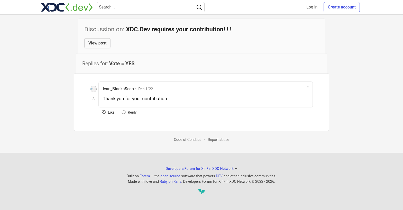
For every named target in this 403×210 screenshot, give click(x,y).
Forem (145, 176)
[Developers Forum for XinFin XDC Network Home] (67, 7)
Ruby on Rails (170, 181)
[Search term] (151, 7)
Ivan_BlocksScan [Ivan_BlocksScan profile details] (118, 88)
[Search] (199, 7)
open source (170, 176)
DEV (219, 176)
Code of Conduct (187, 140)
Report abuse (218, 140)
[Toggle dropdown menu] (307, 87)
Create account (342, 7)
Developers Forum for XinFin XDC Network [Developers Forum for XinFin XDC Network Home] (200, 169)
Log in (311, 7)
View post (97, 43)
